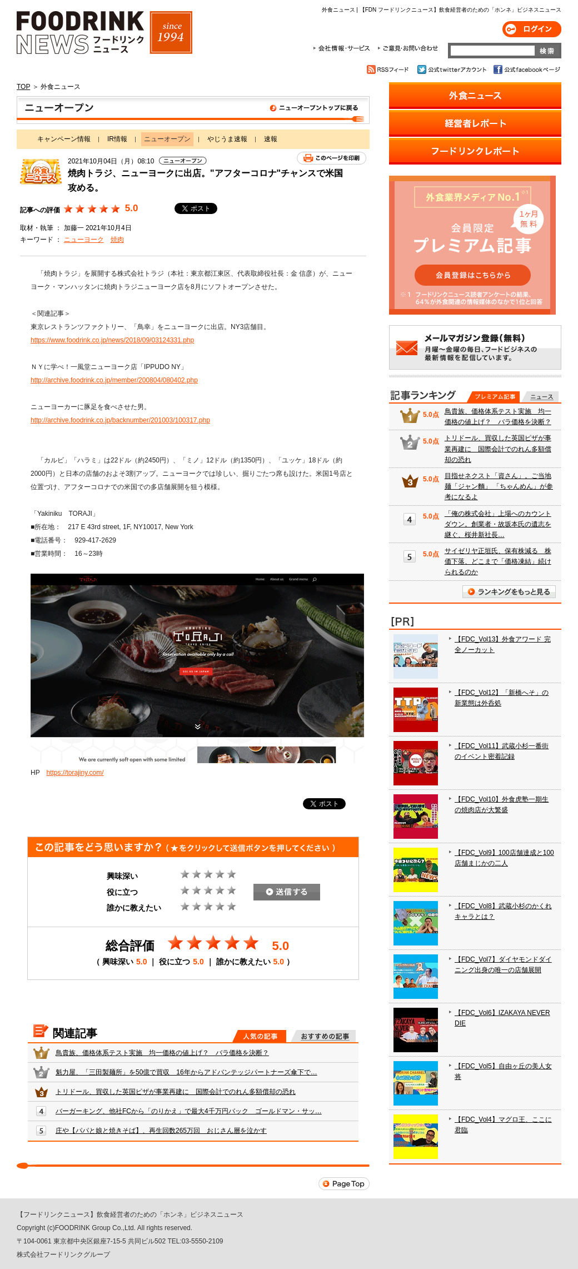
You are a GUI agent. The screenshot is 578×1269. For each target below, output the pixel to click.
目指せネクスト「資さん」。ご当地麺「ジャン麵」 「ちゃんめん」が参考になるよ (499, 486)
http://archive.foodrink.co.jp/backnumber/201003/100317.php (120, 420)
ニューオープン (193, 110)
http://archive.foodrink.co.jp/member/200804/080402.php (114, 380)
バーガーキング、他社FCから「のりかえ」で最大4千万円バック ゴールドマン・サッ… (189, 1111)
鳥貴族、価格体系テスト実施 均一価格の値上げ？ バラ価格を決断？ (162, 1053)
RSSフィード (389, 69)
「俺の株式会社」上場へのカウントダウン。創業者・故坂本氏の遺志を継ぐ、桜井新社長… (498, 524)
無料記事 (540, 396)
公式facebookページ (526, 69)
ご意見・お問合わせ (408, 48)
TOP (23, 87)
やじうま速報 (227, 139)
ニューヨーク (84, 239)
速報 (270, 139)
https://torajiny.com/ (74, 773)
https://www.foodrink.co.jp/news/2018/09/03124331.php (112, 340)
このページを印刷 (331, 158)
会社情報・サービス (343, 48)
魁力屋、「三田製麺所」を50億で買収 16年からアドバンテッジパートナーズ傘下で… (186, 1072)
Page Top (344, 1183)
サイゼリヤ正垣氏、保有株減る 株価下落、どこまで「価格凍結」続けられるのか (498, 561)
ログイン (531, 29)
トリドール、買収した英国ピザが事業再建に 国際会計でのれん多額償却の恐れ (176, 1092)
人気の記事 (259, 1036)
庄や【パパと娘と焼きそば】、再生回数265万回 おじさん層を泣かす (161, 1130)
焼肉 (117, 239)
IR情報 (117, 139)
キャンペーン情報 (64, 139)
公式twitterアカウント (453, 69)
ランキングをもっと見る (509, 591)
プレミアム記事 (493, 396)
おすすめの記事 (323, 1036)
